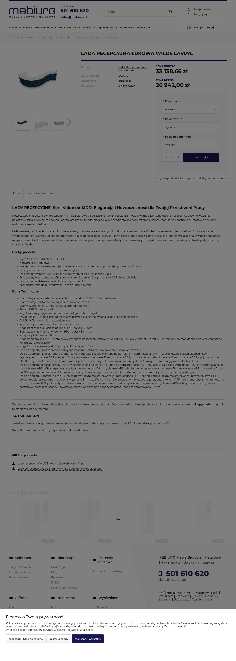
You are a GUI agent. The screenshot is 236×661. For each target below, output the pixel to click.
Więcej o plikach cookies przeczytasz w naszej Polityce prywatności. (49, 629)
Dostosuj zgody (58, 638)
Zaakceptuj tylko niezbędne (26, 638)
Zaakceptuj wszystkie (88, 638)
